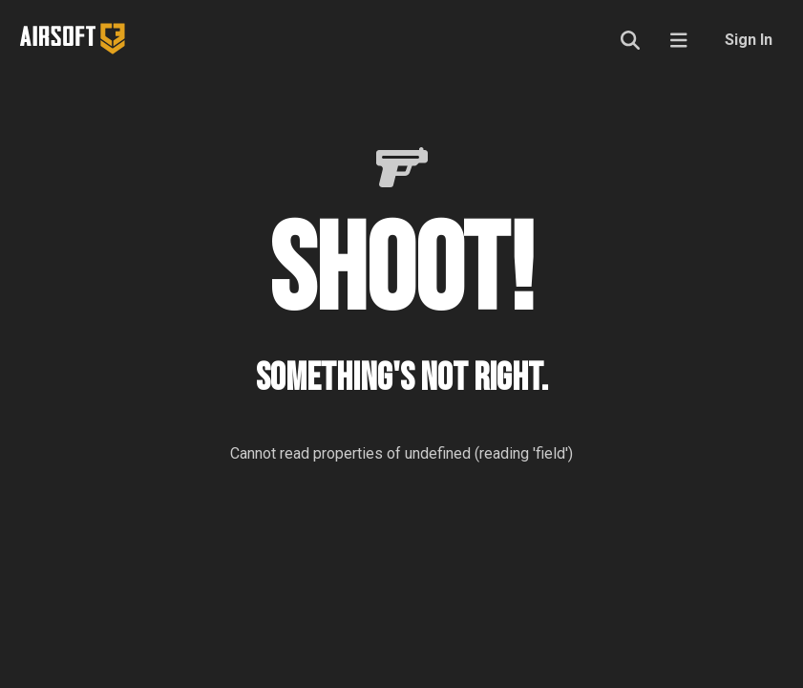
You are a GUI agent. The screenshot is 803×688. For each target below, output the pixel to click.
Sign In (748, 40)
